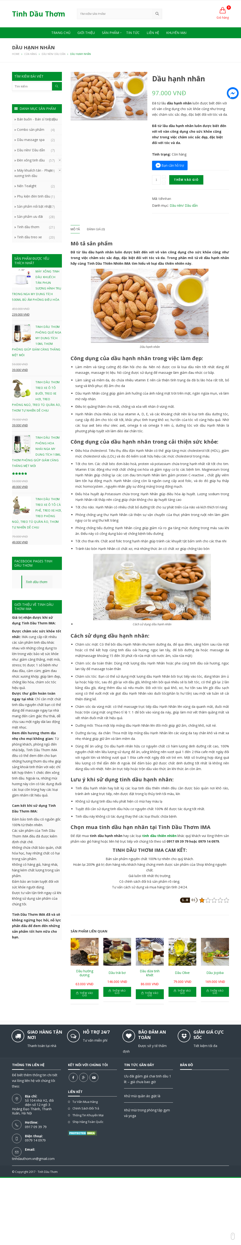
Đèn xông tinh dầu (31, 160)
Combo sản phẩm (30, 129)
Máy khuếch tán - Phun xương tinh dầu (33, 173)
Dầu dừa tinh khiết (150, 973)
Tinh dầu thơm (28, 227)
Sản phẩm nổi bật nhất (34, 206)
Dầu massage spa (30, 139)
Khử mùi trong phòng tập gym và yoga (147, 1113)
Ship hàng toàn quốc (87, 1122)
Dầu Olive (182, 973)
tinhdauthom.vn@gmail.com (33, 1158)
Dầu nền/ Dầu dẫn (184, 205)
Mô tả (75, 229)
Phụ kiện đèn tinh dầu (33, 196)
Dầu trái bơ (117, 973)
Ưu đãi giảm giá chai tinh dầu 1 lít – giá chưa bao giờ (147, 1079)
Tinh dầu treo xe (29, 237)
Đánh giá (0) (96, 229)
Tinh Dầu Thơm (48, 1172)
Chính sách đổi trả (85, 1108)
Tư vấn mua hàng (85, 1102)
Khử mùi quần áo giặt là (142, 1096)
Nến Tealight (26, 186)
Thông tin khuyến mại (88, 1115)
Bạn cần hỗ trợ (172, 165)
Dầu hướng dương (84, 973)
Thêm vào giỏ (186, 180)
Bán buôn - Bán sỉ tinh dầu (37, 119)
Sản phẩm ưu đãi (30, 216)
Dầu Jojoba (215, 973)
